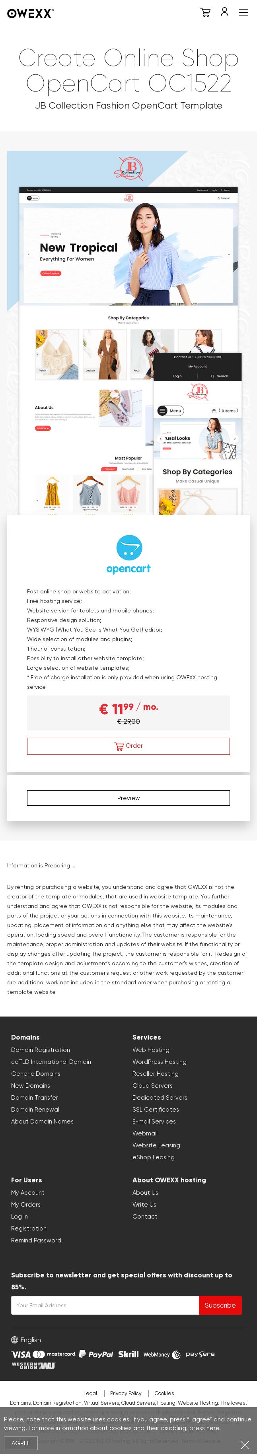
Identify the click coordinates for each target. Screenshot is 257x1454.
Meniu (243, 12)
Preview (128, 798)
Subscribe (220, 1305)
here (212, 1428)
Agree (21, 1443)
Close (245, 1445)
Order (128, 746)
